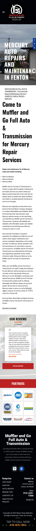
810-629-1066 (15, 449)
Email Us (30, 499)
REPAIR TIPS (7, 492)
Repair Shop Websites (25, 513)
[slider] (18, 322)
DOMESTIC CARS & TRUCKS (14, 96)
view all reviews (18, 366)
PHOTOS (6, 485)
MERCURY (8, 99)
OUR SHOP (6, 482)
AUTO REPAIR (8, 489)
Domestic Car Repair (9, 308)
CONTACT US (7, 495)
